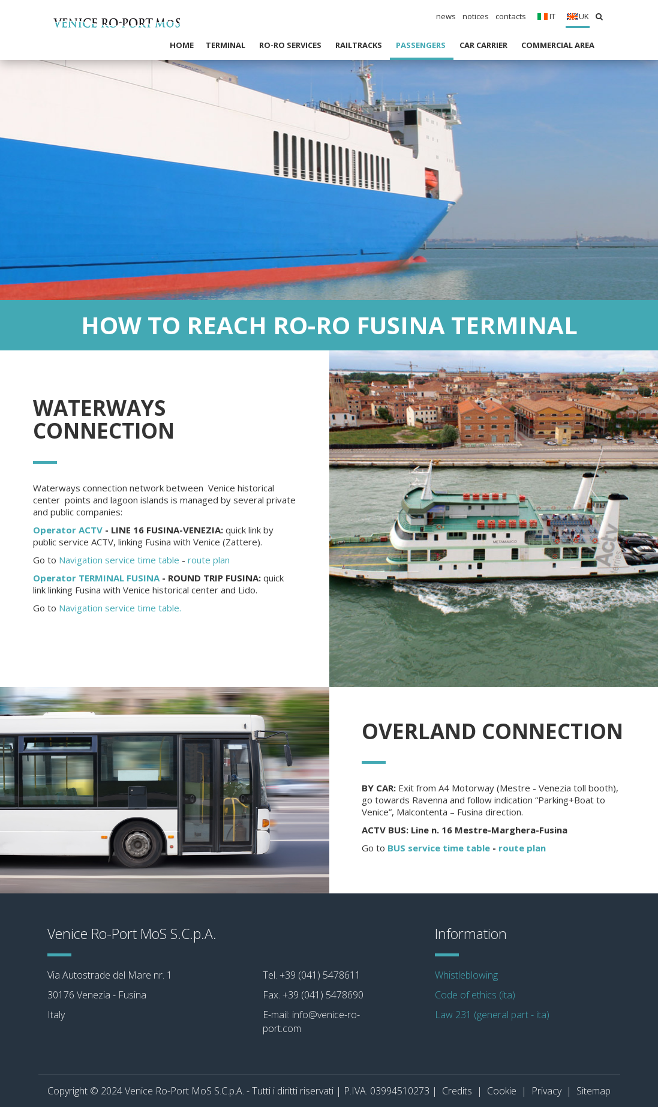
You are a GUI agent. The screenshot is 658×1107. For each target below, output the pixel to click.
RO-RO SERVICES (291, 45)
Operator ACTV (68, 530)
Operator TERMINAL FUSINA (96, 578)
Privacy (546, 1090)
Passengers (421, 45)
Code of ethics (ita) (475, 994)
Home (182, 45)
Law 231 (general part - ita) (492, 1014)
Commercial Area (558, 45)
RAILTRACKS (359, 45)
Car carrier (484, 45)
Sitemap (593, 1090)
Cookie (501, 1090)
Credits (457, 1090)
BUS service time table (438, 848)
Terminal (226, 45)
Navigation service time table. (120, 608)
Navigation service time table (120, 560)
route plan (209, 560)
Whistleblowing (466, 975)
